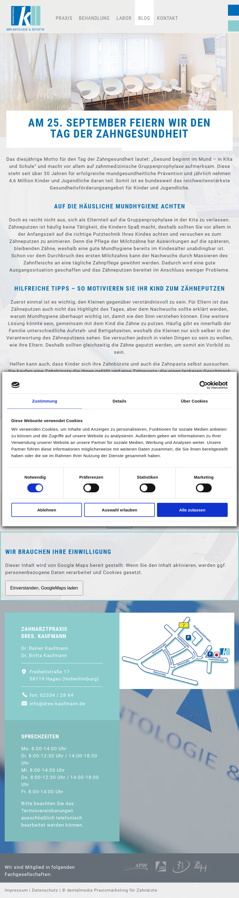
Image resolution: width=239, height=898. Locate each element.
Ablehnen (46, 510)
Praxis (64, 18)
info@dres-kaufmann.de (57, 703)
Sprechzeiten (233, 25)
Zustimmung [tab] (44, 400)
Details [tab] (119, 400)
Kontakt (167, 18)
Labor (124, 18)
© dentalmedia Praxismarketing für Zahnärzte (109, 890)
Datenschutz (45, 890)
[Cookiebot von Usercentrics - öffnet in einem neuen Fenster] (203, 385)
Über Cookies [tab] (194, 400)
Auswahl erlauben (119, 510)
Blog (144, 18)
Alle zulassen (192, 510)
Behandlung (94, 18)
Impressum (16, 890)
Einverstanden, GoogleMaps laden (44, 588)
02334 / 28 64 (233, 10)
